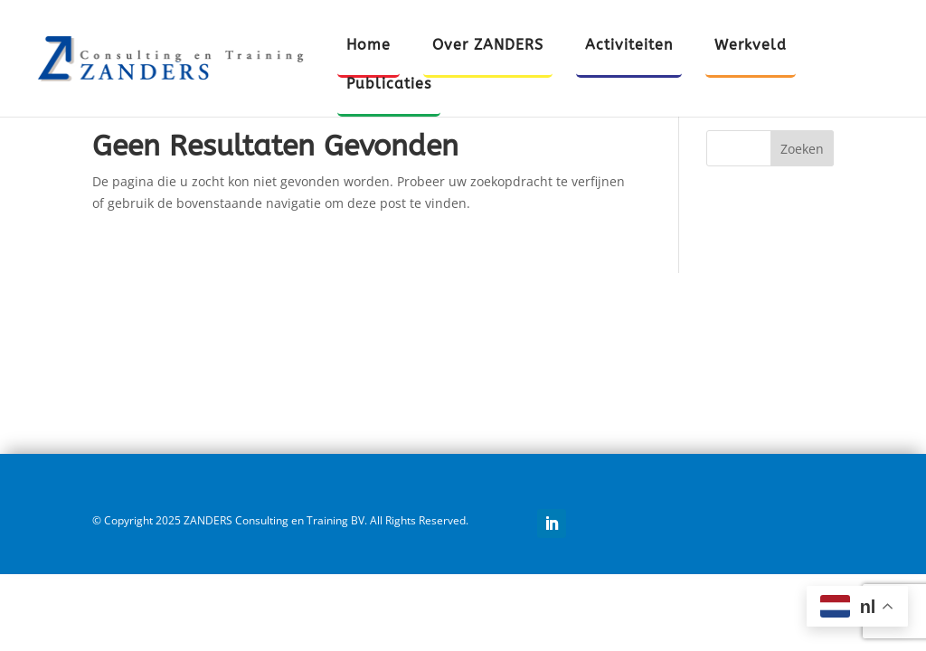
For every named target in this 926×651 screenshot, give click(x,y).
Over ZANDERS (487, 46)
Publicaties (388, 85)
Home (368, 46)
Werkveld (750, 46)
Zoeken (802, 148)
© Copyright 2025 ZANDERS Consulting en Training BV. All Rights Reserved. (280, 520)
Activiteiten (629, 46)
